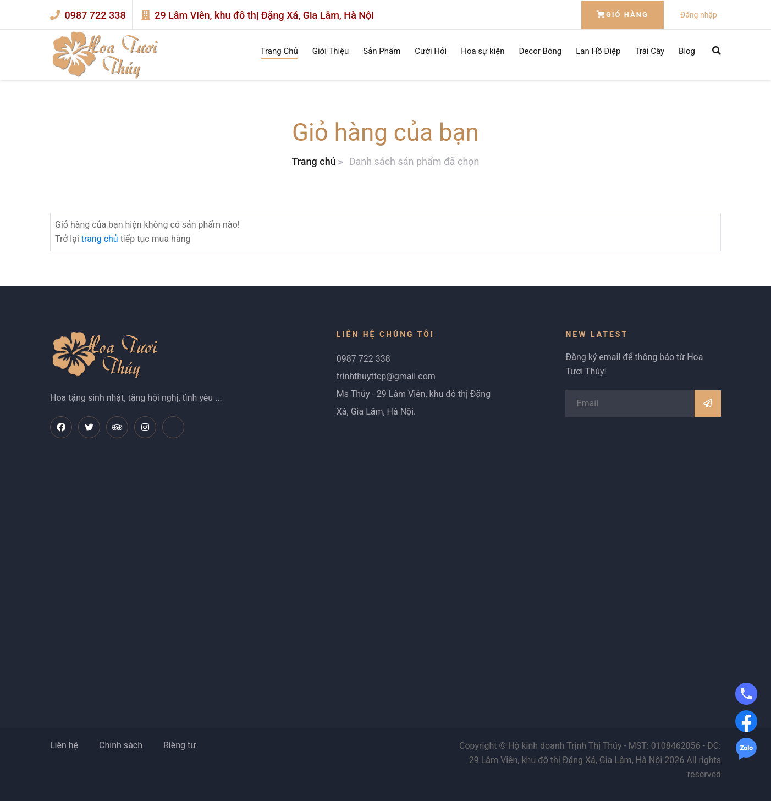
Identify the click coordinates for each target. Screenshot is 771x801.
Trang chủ (313, 161)
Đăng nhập (698, 14)
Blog (687, 51)
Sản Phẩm (381, 51)
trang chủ (99, 239)
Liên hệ (64, 745)
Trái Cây (649, 51)
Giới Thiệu (330, 51)
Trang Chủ (279, 51)
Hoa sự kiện (482, 51)
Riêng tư (179, 745)
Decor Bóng (540, 51)
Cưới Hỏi (431, 51)
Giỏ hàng (622, 14)
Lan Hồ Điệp (598, 51)
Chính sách (120, 745)
